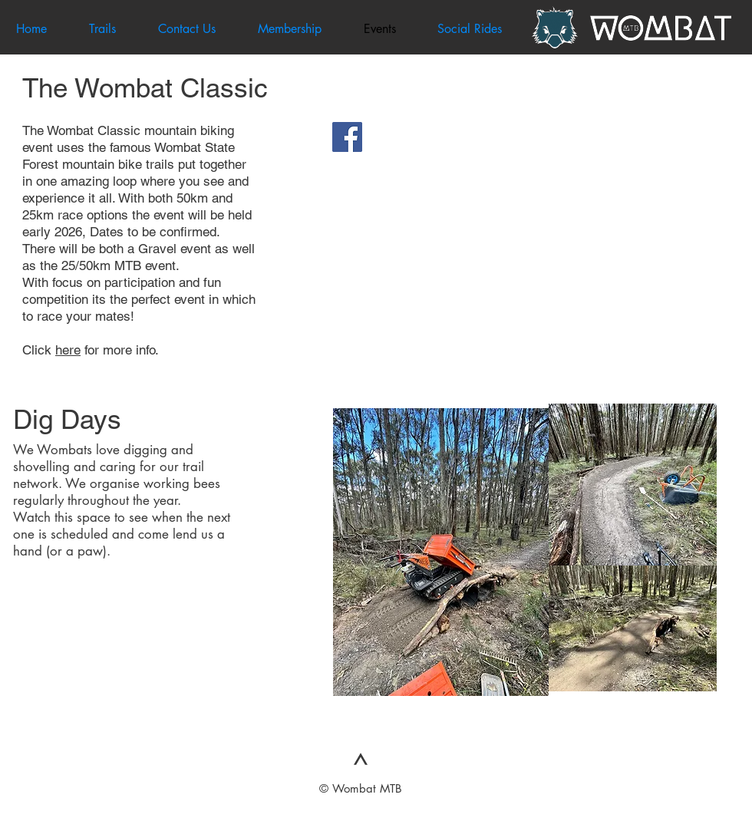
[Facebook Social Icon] (347, 137)
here (68, 350)
